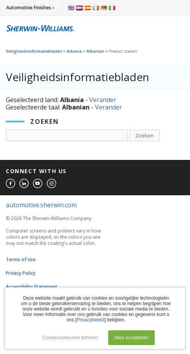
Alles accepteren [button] (131, 337)
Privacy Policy (20, 273)
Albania (74, 51)
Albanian (95, 51)
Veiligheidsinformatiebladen (34, 51)
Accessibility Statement (31, 286)
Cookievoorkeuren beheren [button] (70, 337)
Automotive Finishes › (30, 7)
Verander (102, 99)
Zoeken (144, 135)
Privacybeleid (90, 320)
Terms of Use (21, 259)
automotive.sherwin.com (41, 205)
